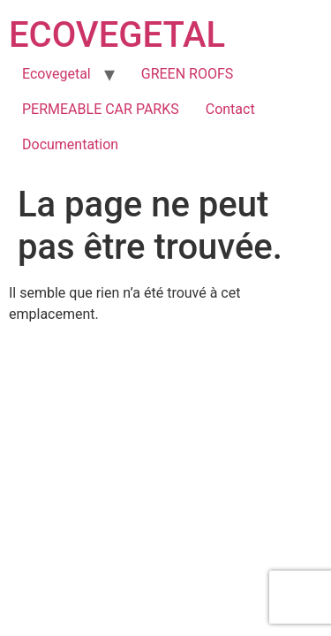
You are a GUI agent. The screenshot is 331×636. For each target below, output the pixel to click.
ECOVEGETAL (117, 35)
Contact (230, 109)
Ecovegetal (56, 73)
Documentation (70, 144)
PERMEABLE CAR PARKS (100, 109)
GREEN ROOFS (187, 73)
